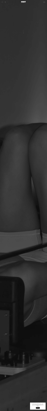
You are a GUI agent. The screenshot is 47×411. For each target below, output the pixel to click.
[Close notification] (44, 403)
